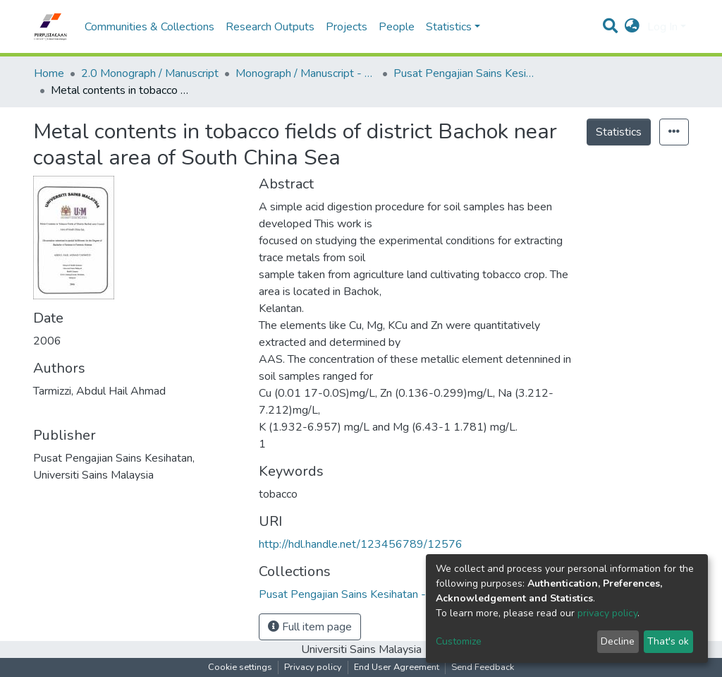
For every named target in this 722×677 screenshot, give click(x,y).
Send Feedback (482, 667)
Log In (662, 27)
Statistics (619, 132)
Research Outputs (270, 27)
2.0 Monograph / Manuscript (150, 73)
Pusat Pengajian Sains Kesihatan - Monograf (463, 73)
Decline (618, 641)
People (397, 27)
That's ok (668, 641)
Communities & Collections (149, 27)
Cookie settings (240, 667)
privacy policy (607, 613)
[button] (632, 26)
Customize (459, 641)
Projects (346, 27)
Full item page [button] (310, 627)
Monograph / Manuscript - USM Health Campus (306, 73)
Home (49, 73)
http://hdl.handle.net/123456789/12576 (361, 544)
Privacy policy (313, 667)
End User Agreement (396, 667)
